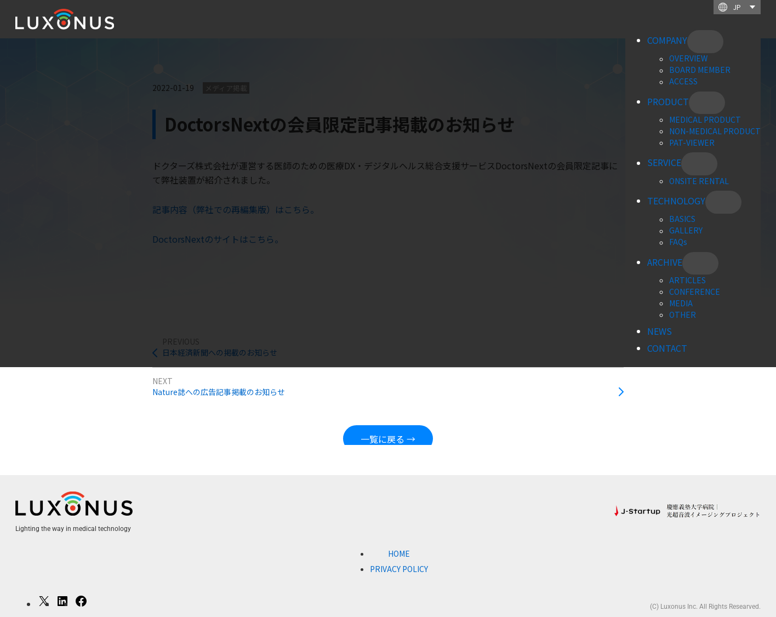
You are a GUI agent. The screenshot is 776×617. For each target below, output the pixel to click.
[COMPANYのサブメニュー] (705, 41)
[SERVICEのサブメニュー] (699, 163)
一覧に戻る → (388, 438)
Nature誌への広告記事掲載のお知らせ (218, 391)
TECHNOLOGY (676, 200)
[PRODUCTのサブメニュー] (706, 103)
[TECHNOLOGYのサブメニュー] (723, 202)
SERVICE (664, 162)
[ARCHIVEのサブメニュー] (700, 263)
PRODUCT (668, 101)
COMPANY (667, 40)
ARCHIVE (664, 261)
